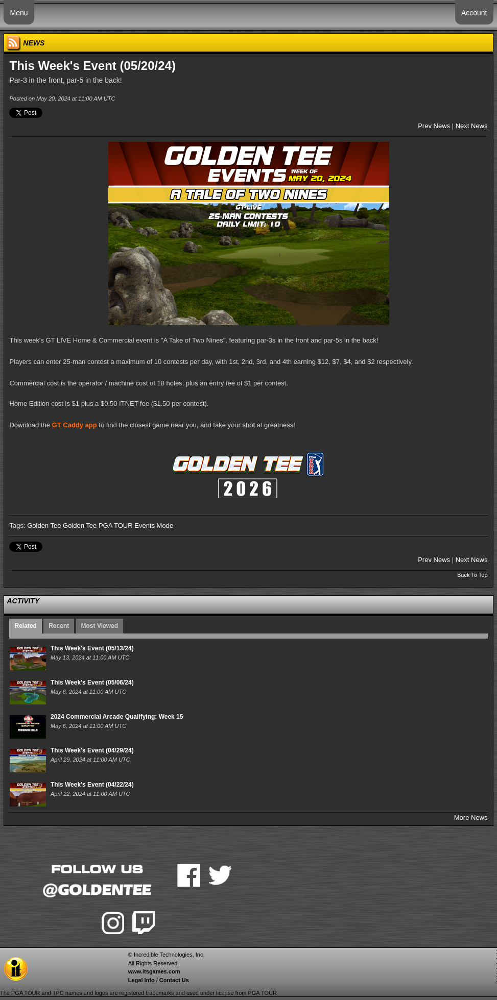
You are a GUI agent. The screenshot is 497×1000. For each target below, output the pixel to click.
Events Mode (153, 525)
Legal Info (141, 980)
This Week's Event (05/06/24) (92, 682)
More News (471, 817)
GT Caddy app (74, 425)
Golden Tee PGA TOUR (98, 525)
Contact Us (174, 980)
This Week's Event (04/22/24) (92, 784)
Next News (472, 126)
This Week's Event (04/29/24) (92, 750)
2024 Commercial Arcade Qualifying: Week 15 (117, 716)
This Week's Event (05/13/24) (92, 648)
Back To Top (472, 575)
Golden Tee (44, 525)
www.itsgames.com (154, 971)
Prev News (434, 126)
